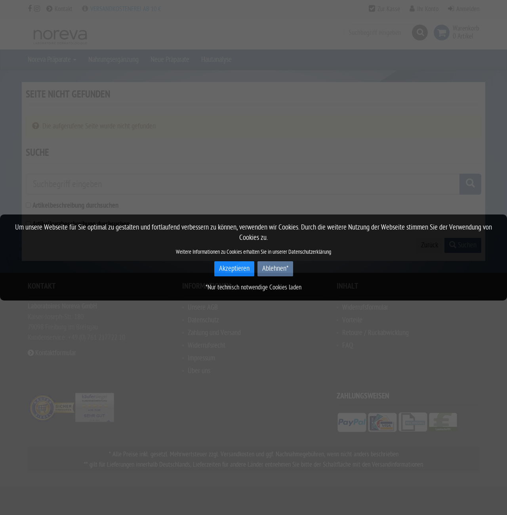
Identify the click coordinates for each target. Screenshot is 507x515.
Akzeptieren (234, 268)
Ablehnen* (275, 268)
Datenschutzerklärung (309, 252)
